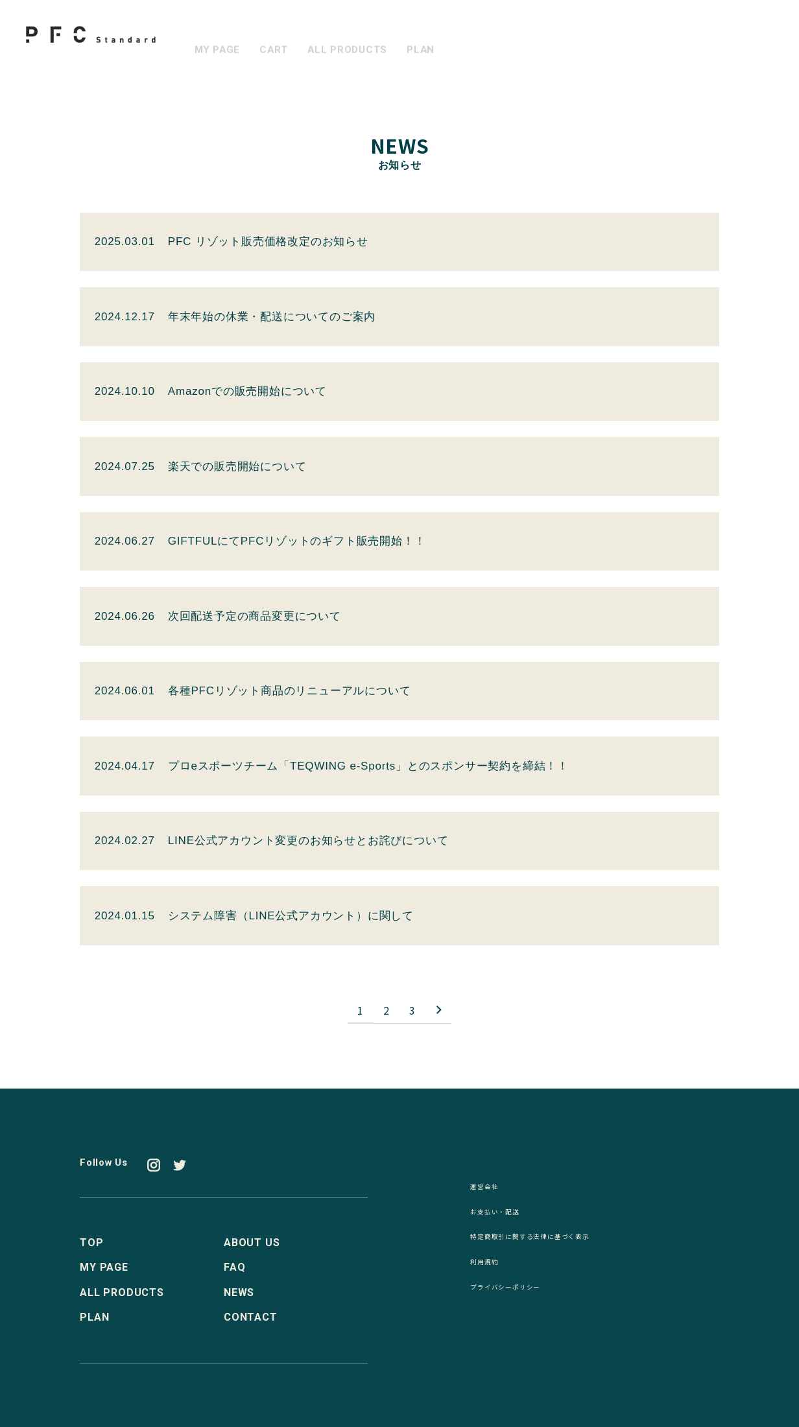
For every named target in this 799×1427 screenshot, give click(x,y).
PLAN (429, 39)
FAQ (234, 1268)
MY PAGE (219, 39)
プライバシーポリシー (524, 1296)
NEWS (239, 1294)
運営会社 (492, 1189)
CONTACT (251, 1318)
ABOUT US (252, 1244)
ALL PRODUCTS (354, 39)
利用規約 (492, 1269)
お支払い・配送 (508, 1215)
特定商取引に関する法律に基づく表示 (563, 1243)
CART (277, 39)
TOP (91, 1244)
